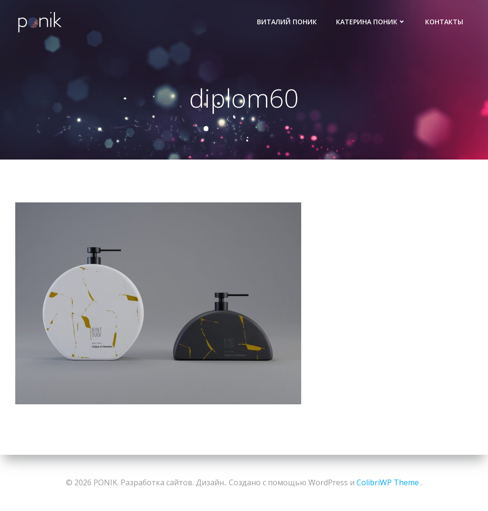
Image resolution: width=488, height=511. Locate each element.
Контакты (444, 21)
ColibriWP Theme (387, 482)
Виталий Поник (287, 21)
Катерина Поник (371, 21)
